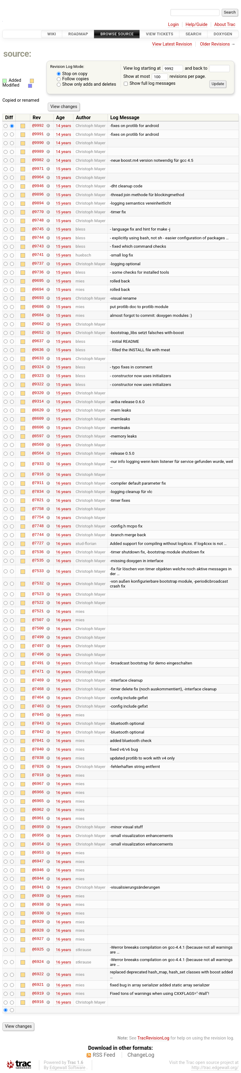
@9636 (37, 349)
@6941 (37, 887)
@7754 (37, 517)
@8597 (37, 436)
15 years (63, 168)
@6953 (37, 852)
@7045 (37, 715)
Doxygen (223, 34)
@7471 (37, 671)
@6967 (37, 783)
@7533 (37, 571)
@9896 (37, 194)
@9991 (37, 134)
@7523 (37, 594)
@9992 (37, 125)
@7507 (37, 619)
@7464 (37, 697)
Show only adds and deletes (86, 84)
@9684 (37, 315)
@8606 (37, 427)
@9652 (37, 332)
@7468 (37, 689)
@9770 (37, 212)
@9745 (37, 229)
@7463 (37, 706)
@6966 (37, 792)
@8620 (37, 410)
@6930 (37, 913)
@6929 (37, 922)
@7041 (37, 740)
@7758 (37, 508)
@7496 (37, 654)
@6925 (37, 949)
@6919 (37, 993)
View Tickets (159, 34)
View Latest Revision (172, 44)
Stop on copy (72, 73)
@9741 (37, 255)
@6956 (37, 835)
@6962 (37, 809)
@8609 (37, 419)
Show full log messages (149, 83)
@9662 (37, 324)
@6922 (37, 974)
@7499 (37, 637)
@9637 (37, 341)
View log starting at (154, 68)
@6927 (37, 939)
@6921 (37, 985)
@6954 (37, 844)
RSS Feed (104, 1055)
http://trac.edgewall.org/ (215, 1067)
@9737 (37, 263)
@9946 (37, 186)
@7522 (37, 602)
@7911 (37, 483)
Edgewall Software (67, 1067)
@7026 (37, 766)
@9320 (37, 393)
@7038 (37, 758)
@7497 (37, 645)
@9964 (37, 177)
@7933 (37, 463)
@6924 (37, 962)
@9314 (37, 401)
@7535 (37, 560)
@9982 (37, 160)
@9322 (37, 384)
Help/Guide (196, 24)
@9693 (37, 298)
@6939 (37, 896)
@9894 (37, 203)
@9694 (37, 289)
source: (17, 54)
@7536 (37, 552)
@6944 (37, 878)
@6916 (37, 1002)
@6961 (37, 818)
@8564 (37, 453)
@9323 (37, 375)
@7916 (37, 474)
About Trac (225, 24)
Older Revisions (215, 44)
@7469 (37, 680)
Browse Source (116, 34)
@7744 (37, 534)
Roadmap (78, 34)
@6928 (37, 930)
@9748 (37, 220)
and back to (207, 68)
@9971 (37, 168)
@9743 (37, 246)
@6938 (37, 904)
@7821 (37, 500)
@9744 (37, 237)
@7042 (37, 732)
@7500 (37, 628)
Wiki (51, 34)
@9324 (37, 367)
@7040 (37, 749)
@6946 (37, 870)
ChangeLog (140, 1055)
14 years (63, 125)
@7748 (37, 526)
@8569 (37, 444)
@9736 (37, 272)
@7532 (37, 583)
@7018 (37, 775)
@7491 (37, 663)
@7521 (37, 611)
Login (173, 24)
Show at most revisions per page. (164, 76)
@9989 (37, 151)
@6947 (37, 861)
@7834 (37, 491)
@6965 (37, 801)
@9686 (37, 306)
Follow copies (73, 78)
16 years (63, 463)
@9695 (37, 281)
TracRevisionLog (153, 1038)
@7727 (37, 543)
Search (193, 34)
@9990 (37, 142)
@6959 (37, 826)
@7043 (37, 723)
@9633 (37, 358)
